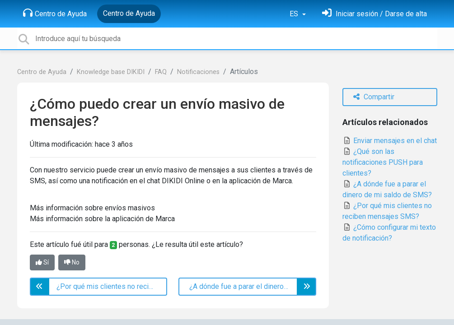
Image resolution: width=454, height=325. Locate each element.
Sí (42, 262)
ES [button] (295, 13)
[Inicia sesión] (374, 14)
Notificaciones (198, 72)
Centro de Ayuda (55, 13)
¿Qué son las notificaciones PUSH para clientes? (382, 162)
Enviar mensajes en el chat (389, 140)
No (72, 262)
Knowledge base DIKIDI (111, 72)
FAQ (161, 72)
